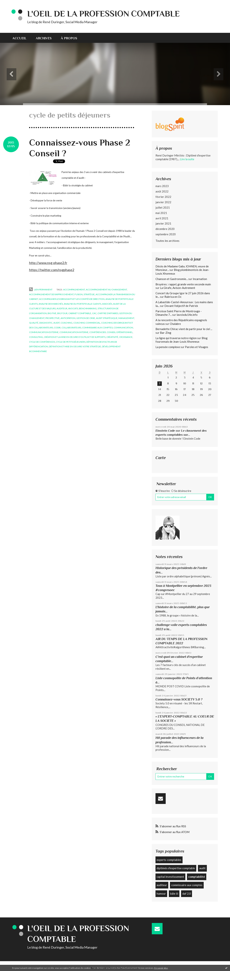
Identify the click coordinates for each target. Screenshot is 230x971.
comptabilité (196, 876)
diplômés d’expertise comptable (176, 868)
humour (161, 893)
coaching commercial (86, 322)
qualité (33, 322)
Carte (160, 457)
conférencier (97, 332)
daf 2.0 (186, 893)
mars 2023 (162, 186)
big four (62, 313)
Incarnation (200, 279)
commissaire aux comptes (97, 327)
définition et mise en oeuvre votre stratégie (75, 346)
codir (57, 327)
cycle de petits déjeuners (70, 341)
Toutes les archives (167, 240)
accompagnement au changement (106, 289)
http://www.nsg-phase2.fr (48, 263)
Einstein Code (165, 430)
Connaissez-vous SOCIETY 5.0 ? (178, 699)
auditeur (62, 308)
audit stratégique (107, 318)
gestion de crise (85, 318)
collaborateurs (71, 327)
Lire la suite (187, 159)
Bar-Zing (165, 332)
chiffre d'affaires (107, 313)
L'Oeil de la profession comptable (103, 13)
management (126, 318)
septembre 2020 (165, 234)
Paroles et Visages (196, 347)
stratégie (89, 294)
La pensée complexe (167, 347)
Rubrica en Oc (172, 296)
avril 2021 (161, 218)
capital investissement (170, 876)
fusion (79, 294)
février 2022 (163, 196)
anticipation (68, 318)
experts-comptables (169, 859)
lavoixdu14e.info (187, 314)
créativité (112, 337)
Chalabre (175, 323)
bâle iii (174, 893)
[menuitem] (21, 38)
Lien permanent (40, 289)
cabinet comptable (79, 313)
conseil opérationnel (120, 332)
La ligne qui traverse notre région (176, 338)
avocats (73, 308)
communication (123, 327)
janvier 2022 (163, 202)
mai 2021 (161, 213)
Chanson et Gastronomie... (171, 279)
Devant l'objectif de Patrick (181, 305)
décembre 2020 (165, 228)
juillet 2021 (162, 207)
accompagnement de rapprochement (51, 294)
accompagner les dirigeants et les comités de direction (72, 299)
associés (107, 303)
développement (111, 346)
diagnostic (45, 322)
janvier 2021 (163, 223)
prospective (52, 318)
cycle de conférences (42, 341)
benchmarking (88, 308)
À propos (69, 38)
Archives (44, 38)
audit (56, 322)
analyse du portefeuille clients (82, 303)
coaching (66, 322)
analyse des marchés (51, 303)
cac (94, 313)
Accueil (19, 38)
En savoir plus (161, 968)
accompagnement (74, 289)
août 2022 (161, 191)
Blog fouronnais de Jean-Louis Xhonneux (181, 339)
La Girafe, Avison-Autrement (177, 287)
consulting (36, 337)
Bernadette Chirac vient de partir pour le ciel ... (183, 329)
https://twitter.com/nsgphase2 (51, 270)
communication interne (73, 332)
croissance (126, 337)
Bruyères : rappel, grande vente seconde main (183, 284)
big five (52, 313)
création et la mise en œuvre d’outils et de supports (74, 337)
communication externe (44, 332)
